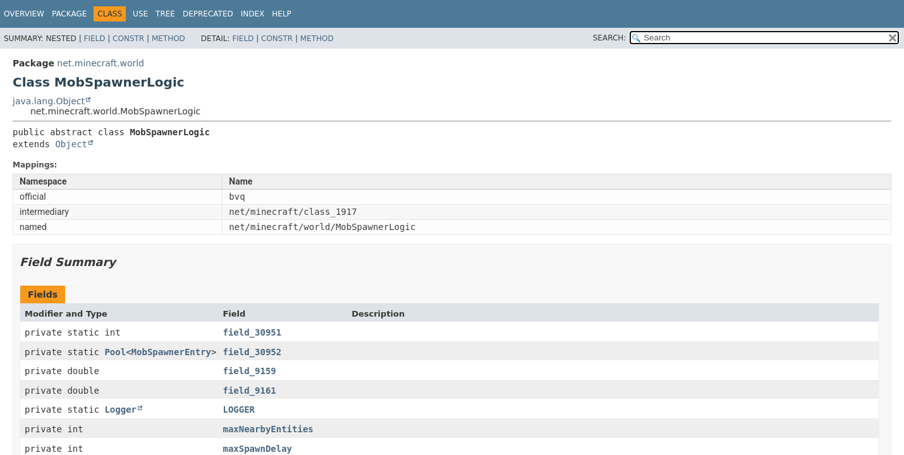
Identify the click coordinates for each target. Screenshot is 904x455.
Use (140, 13)
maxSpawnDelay (257, 449)
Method (168, 38)
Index (253, 13)
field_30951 (252, 332)
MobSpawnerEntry (171, 352)
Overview (24, 13)
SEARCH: (609, 37)
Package (69, 13)
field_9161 (249, 390)
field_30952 (252, 352)
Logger (120, 409)
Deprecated (208, 13)
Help (281, 13)
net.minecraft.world (100, 63)
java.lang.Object (49, 101)
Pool (115, 352)
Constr (128, 38)
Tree (165, 13)
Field (94, 38)
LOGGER (239, 409)
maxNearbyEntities (268, 429)
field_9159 (249, 371)
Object (71, 144)
